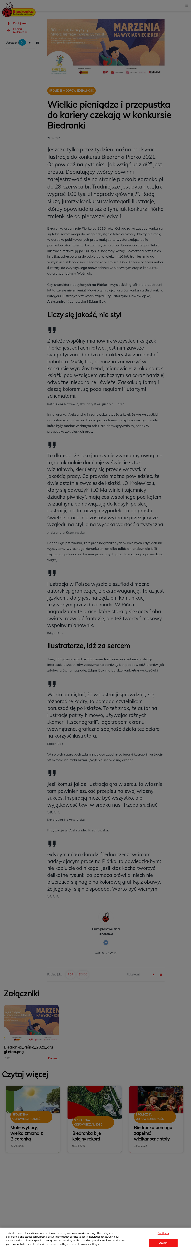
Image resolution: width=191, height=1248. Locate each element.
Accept (163, 1242)
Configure (163, 1233)
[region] (95, 1238)
